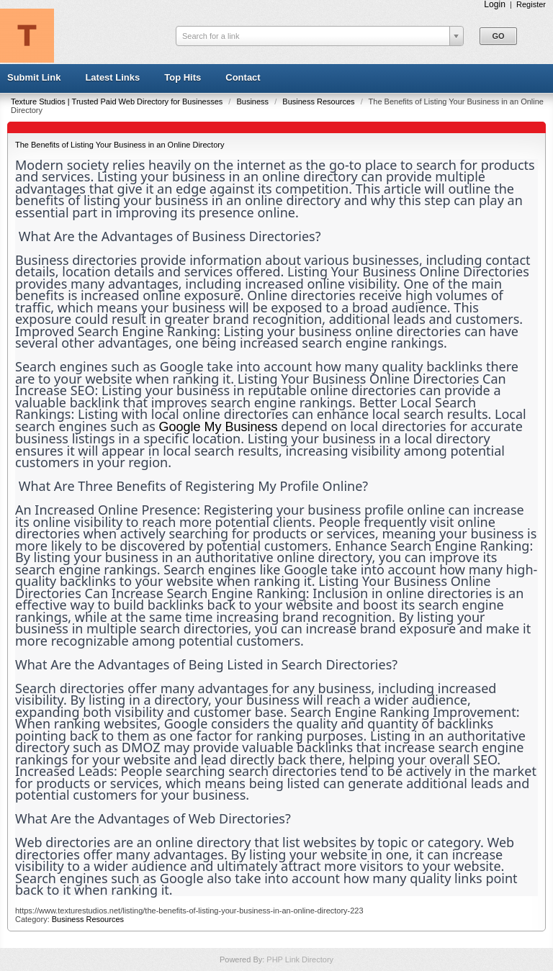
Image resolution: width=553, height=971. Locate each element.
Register (531, 4)
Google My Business (218, 427)
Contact (242, 77)
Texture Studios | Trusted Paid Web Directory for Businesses (118, 101)
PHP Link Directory (299, 959)
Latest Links (112, 77)
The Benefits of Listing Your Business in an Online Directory (119, 144)
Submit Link (33, 77)
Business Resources (319, 101)
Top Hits (182, 77)
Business (253, 101)
